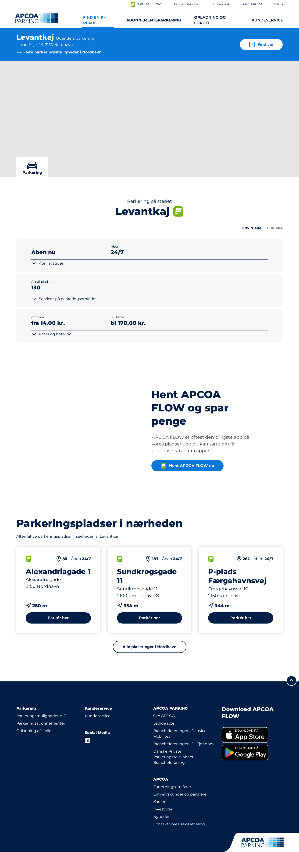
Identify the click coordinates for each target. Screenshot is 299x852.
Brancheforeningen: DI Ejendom (183, 735)
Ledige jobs (164, 714)
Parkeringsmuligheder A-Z (41, 707)
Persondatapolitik (30, 848)
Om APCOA (164, 707)
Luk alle (275, 228)
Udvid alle (251, 228)
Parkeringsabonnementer (40, 714)
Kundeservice (97, 707)
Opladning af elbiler (34, 722)
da (279, 4)
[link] (252, 726)
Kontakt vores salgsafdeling (179, 815)
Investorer (162, 800)
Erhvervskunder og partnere (179, 785)
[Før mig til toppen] (291, 672)
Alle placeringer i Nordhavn (150, 638)
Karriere (160, 793)
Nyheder (161, 808)
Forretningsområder (172, 778)
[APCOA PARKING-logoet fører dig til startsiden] (36, 18)
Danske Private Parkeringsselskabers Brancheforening (173, 748)
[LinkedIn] (87, 731)
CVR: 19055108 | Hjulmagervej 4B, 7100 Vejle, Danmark (101, 848)
